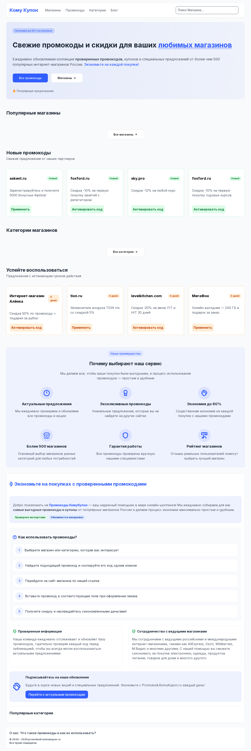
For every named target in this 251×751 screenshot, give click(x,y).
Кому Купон (23, 10)
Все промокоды (30, 78)
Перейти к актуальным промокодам (57, 694)
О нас (14, 733)
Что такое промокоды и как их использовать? (58, 733)
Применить (20, 209)
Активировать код (87, 209)
